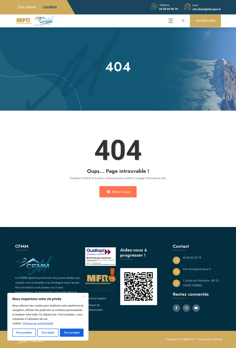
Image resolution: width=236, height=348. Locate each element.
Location (50, 7)
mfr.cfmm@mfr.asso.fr (206, 9)
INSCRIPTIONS (205, 21)
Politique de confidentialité (38, 323)
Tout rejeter (48, 332)
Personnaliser (24, 332)
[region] (47, 317)
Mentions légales (95, 298)
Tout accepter (72, 332)
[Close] (84, 296)
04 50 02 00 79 (168, 9)
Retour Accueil (119, 192)
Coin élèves (27, 7)
